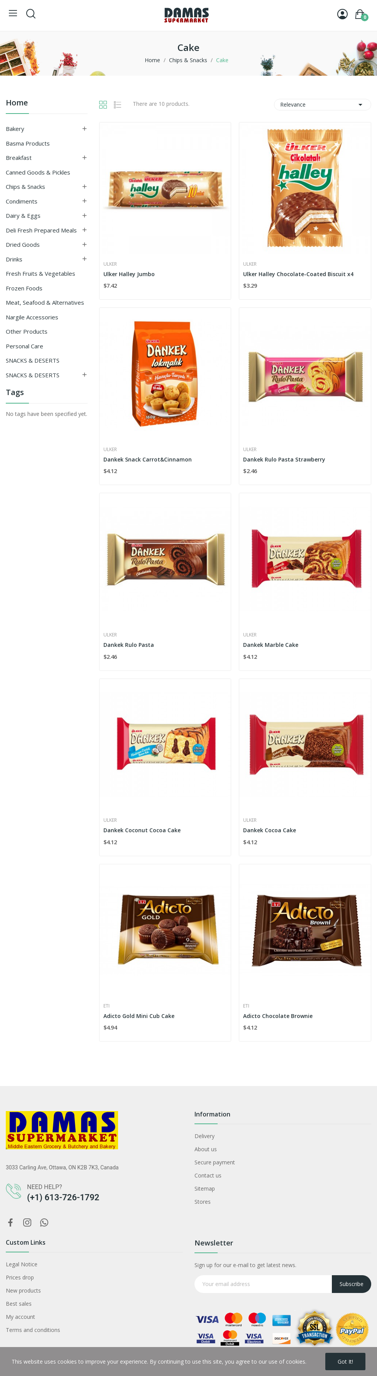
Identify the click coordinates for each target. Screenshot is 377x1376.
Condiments (21, 201)
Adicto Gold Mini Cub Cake (138, 1016)
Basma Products (28, 143)
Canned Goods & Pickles (38, 172)
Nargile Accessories (32, 317)
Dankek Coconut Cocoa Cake (142, 830)
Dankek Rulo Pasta (128, 644)
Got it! (345, 1361)
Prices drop (20, 1277)
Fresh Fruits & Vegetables (40, 273)
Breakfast (19, 157)
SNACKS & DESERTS (32, 360)
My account (20, 1316)
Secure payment (214, 1162)
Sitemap (204, 1188)
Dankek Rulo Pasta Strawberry (284, 459)
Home (17, 103)
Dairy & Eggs (23, 215)
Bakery (15, 128)
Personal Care (24, 346)
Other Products (26, 331)
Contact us (207, 1175)
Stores (202, 1201)
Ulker (110, 264)
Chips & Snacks (25, 186)
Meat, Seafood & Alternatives (45, 302)
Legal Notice (21, 1264)
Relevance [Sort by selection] (322, 104)
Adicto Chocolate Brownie (278, 1016)
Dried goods (23, 244)
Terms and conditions (33, 1330)
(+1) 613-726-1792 (63, 1197)
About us (205, 1149)
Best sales (19, 1303)
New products (23, 1290)
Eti (106, 1006)
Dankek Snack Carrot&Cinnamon (147, 459)
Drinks (14, 259)
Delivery (204, 1136)
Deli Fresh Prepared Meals (41, 230)
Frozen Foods (24, 288)
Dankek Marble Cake (270, 644)
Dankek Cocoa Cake (269, 830)
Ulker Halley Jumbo (129, 274)
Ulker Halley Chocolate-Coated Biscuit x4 (298, 274)
